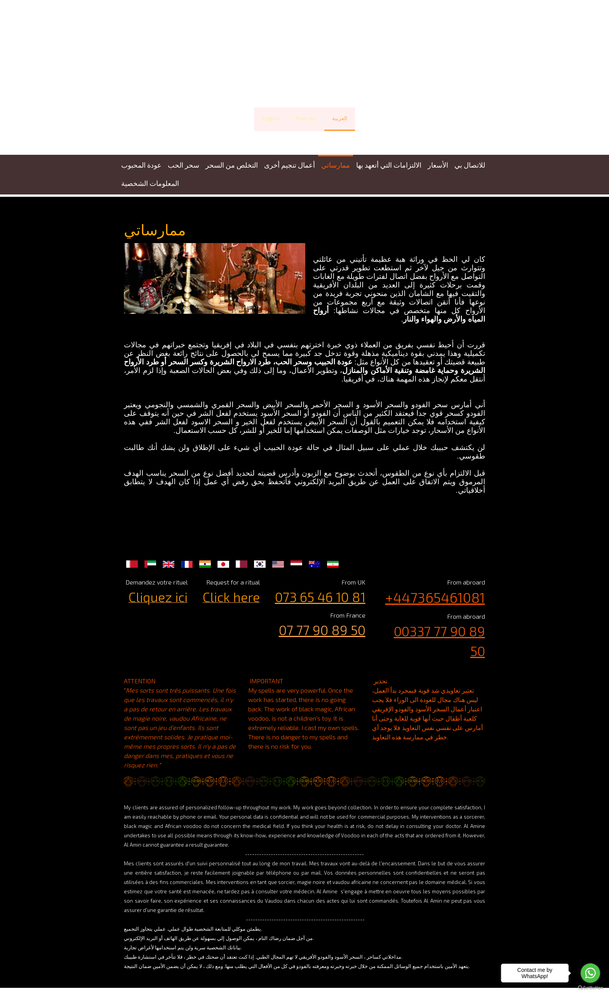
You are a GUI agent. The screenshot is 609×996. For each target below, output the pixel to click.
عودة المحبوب (141, 165)
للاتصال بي (469, 165)
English (271, 118)
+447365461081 (439, 588)
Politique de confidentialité (193, 975)
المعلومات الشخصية (150, 183)
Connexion (479, 982)
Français (306, 118)
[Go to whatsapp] (590, 973)
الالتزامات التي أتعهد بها (388, 165)
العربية (339, 118)
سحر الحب (183, 165)
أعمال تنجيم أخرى (289, 165)
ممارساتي (335, 165)
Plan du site (241, 975)
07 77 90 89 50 (323, 621)
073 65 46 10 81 (321, 588)
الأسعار (438, 165)
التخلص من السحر (231, 165)
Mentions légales (138, 975)
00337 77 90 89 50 (434, 622)
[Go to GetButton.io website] (590, 988)
